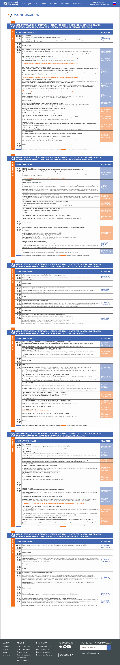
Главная (6, 643)
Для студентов (22, 652)
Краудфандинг (66, 655)
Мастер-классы (42, 649)
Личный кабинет (23, 660)
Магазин (65, 3)
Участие (53, 3)
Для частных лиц (23, 646)
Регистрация (21, 657)
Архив (5, 652)
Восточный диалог (43, 652)
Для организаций (23, 649)
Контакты (77, 3)
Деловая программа (44, 646)
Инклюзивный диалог (44, 655)
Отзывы (5, 649)
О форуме (6, 646)
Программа (41, 3)
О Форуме (26, 3)
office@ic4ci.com (93, 653)
